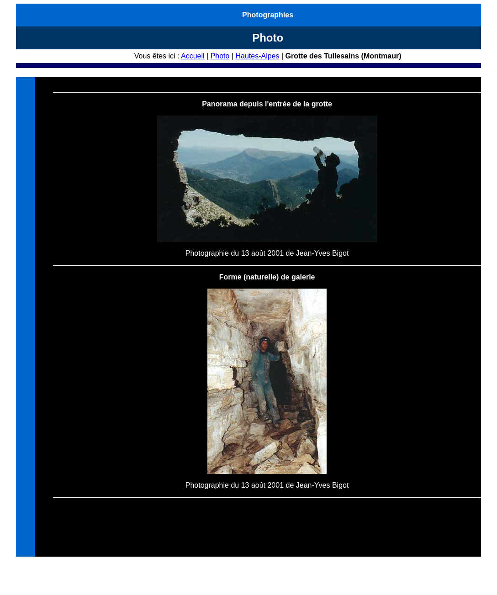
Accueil (193, 56)
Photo (220, 56)
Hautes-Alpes (257, 56)
